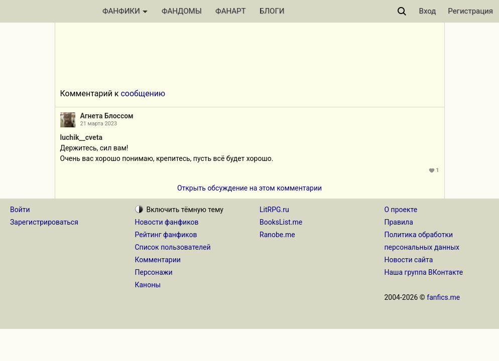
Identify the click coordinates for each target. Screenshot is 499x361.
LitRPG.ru (274, 210)
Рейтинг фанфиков (166, 235)
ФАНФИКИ (125, 11)
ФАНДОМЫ (182, 11)
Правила (399, 222)
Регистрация (470, 11)
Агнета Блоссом (107, 116)
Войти (20, 210)
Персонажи (154, 272)
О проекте (401, 210)
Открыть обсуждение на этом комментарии (249, 188)
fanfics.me (443, 297)
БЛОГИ (272, 11)
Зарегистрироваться (44, 222)
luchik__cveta (81, 137)
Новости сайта (409, 260)
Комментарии (158, 260)
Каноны (148, 285)
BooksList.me (281, 222)
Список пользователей (173, 247)
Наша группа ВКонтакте (424, 272)
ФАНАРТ (230, 11)
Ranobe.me (277, 235)
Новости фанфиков (167, 222)
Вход (427, 11)
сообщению (142, 93)
